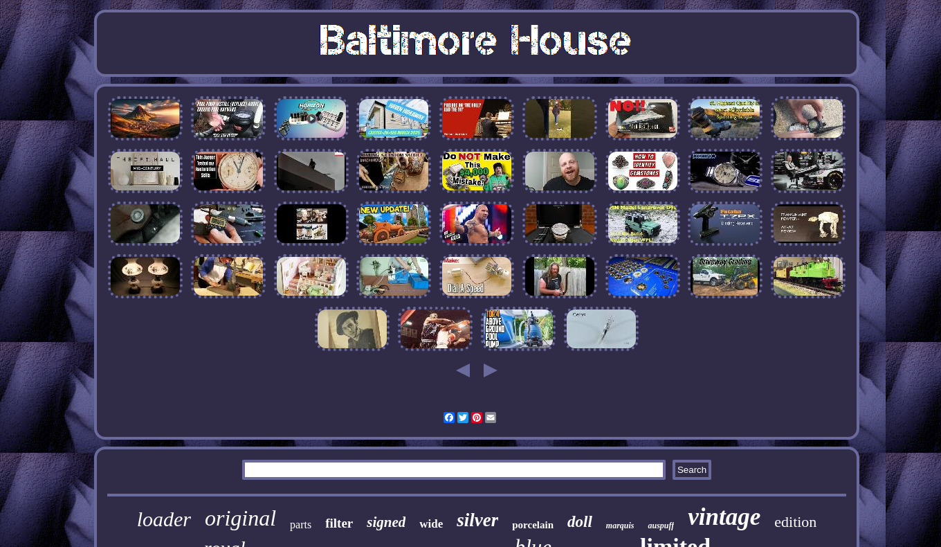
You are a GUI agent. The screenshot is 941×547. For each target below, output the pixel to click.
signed (386, 522)
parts (300, 524)
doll (579, 521)
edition (795, 521)
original (240, 517)
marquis (620, 525)
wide (431, 523)
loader (164, 519)
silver (477, 520)
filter (339, 523)
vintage (724, 516)
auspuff (661, 525)
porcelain (533, 524)
